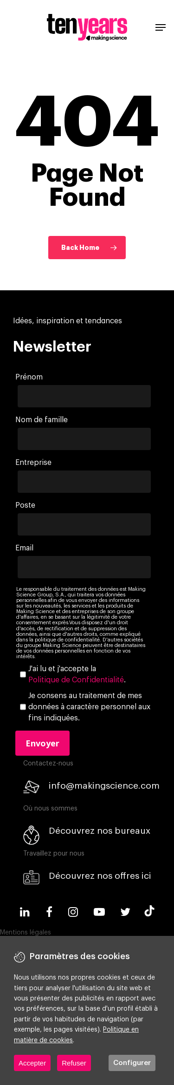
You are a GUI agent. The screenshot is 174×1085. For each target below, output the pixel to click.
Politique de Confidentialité (76, 680)
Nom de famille (41, 420)
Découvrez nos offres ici (100, 875)
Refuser (74, 1063)
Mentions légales (25, 932)
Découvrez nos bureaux (99, 830)
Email (24, 548)
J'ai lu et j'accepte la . (77, 675)
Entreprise (33, 462)
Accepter (32, 1063)
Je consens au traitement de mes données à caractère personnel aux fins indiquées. (89, 707)
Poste (25, 505)
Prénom (29, 377)
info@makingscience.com (104, 785)
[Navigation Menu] (160, 27)
